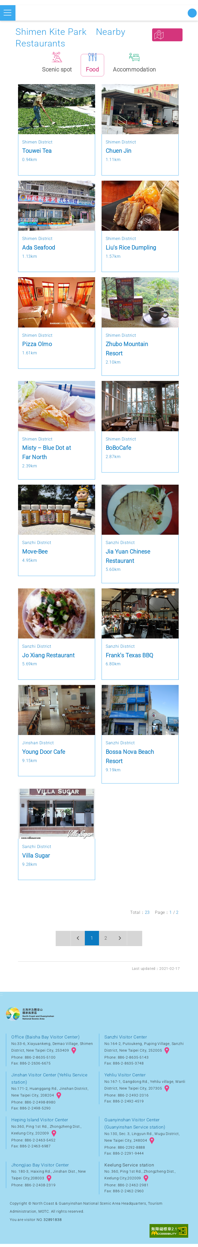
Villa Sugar (36, 858)
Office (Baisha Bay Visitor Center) (46, 1039)
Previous (76, 941)
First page (61, 941)
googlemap (74, 1053)
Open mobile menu (7, 12)
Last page (137, 941)
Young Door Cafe (44, 754)
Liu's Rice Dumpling (132, 250)
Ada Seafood (39, 250)
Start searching (192, 13)
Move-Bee (35, 554)
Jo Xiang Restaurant (49, 658)
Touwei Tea (37, 153)
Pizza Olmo (37, 346)
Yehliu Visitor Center (125, 1077)
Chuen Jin (119, 153)
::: (1, 997)
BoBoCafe (118, 450)
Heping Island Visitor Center (40, 1122)
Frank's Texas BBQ (130, 658)
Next (121, 941)
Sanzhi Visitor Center (126, 1039)
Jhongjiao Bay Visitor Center (41, 1167)
